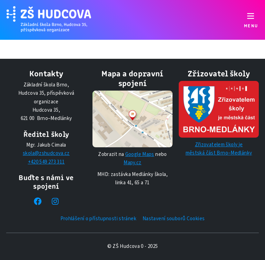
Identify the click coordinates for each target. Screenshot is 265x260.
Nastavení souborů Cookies (174, 218)
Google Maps (139, 154)
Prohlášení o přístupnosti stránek (98, 218)
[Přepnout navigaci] (250, 20)
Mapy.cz (132, 162)
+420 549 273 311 (46, 162)
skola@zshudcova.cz (46, 153)
